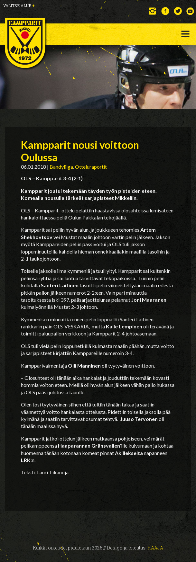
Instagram (153, 11)
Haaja (155, 548)
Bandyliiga (61, 167)
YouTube (190, 11)
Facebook (165, 11)
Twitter (178, 11)
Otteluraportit (91, 167)
